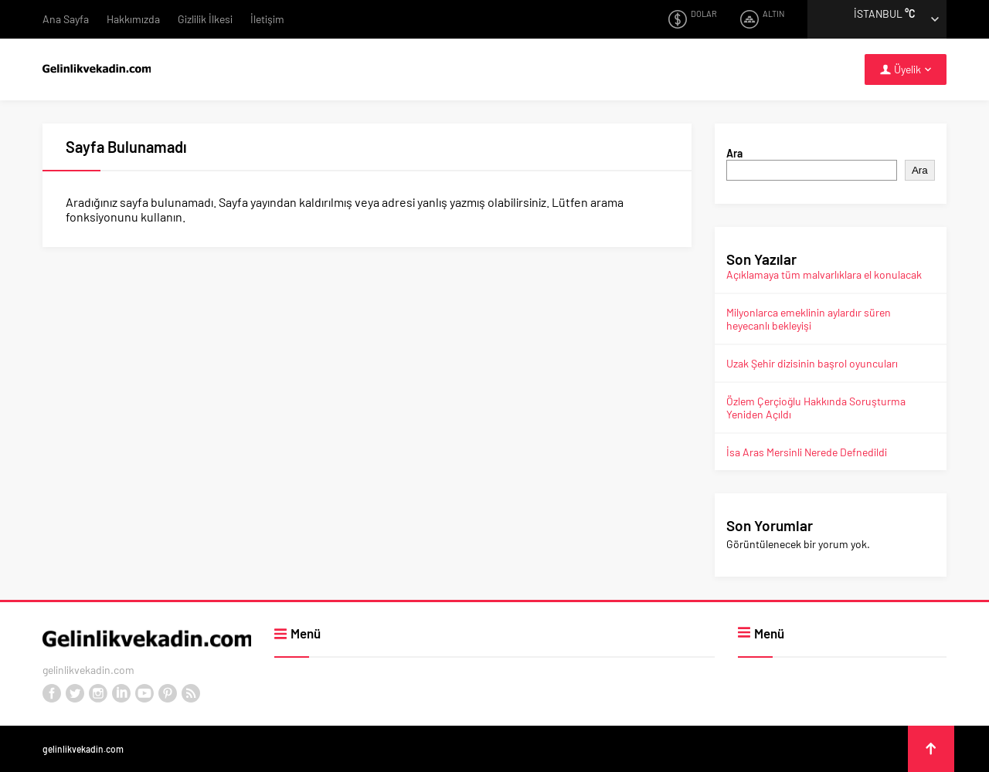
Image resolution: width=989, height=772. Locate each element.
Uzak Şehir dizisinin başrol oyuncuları (812, 363)
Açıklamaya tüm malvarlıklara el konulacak (824, 274)
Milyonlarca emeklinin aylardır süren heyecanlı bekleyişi (808, 319)
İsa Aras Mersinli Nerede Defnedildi (806, 452)
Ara (734, 153)
